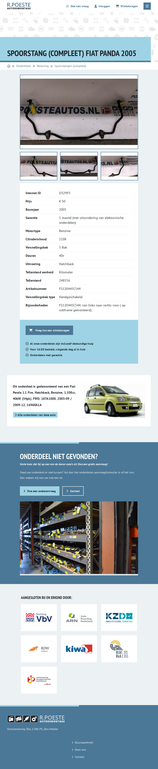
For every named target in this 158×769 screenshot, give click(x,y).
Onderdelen (23, 66)
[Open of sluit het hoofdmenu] (147, 6)
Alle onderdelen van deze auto (35, 415)
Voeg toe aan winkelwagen (49, 330)
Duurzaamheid (84, 742)
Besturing (43, 66)
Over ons (80, 749)
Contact (73, 491)
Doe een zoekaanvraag (39, 491)
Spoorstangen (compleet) (70, 66)
